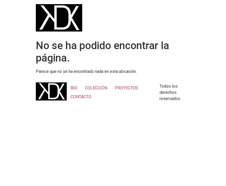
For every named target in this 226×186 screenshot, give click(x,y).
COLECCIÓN (96, 88)
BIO (74, 88)
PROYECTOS (126, 88)
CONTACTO (81, 96)
